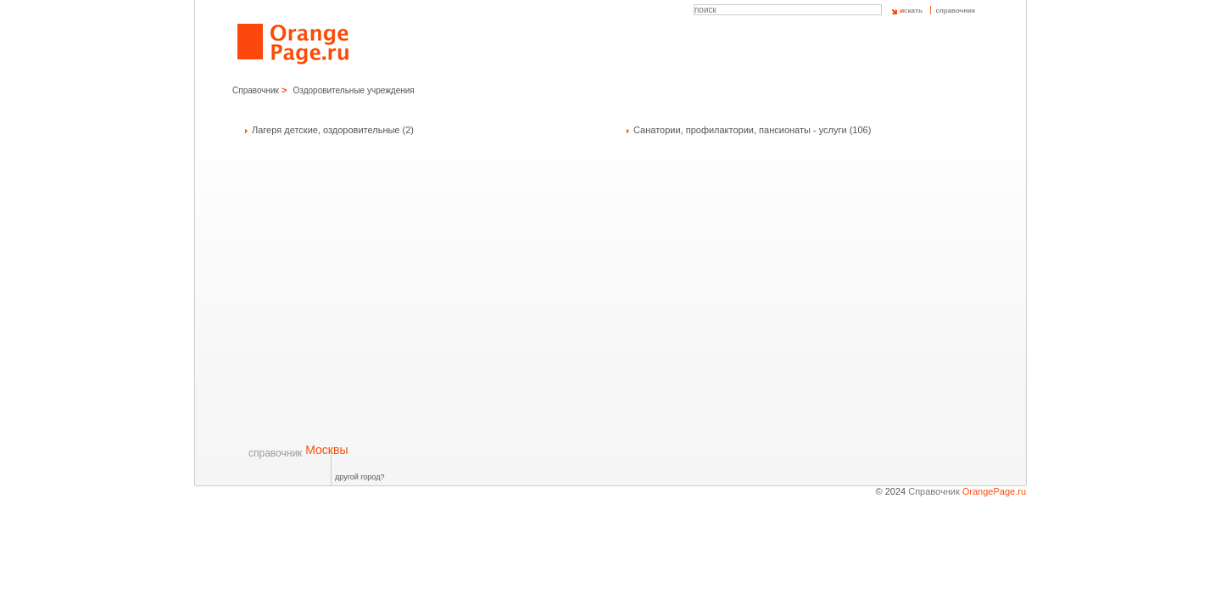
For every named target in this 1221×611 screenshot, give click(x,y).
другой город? (359, 477)
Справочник (255, 90)
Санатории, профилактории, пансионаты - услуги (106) (752, 130)
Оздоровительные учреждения (354, 90)
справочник (955, 10)
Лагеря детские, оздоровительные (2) (333, 130)
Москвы (298, 450)
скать (911, 10)
